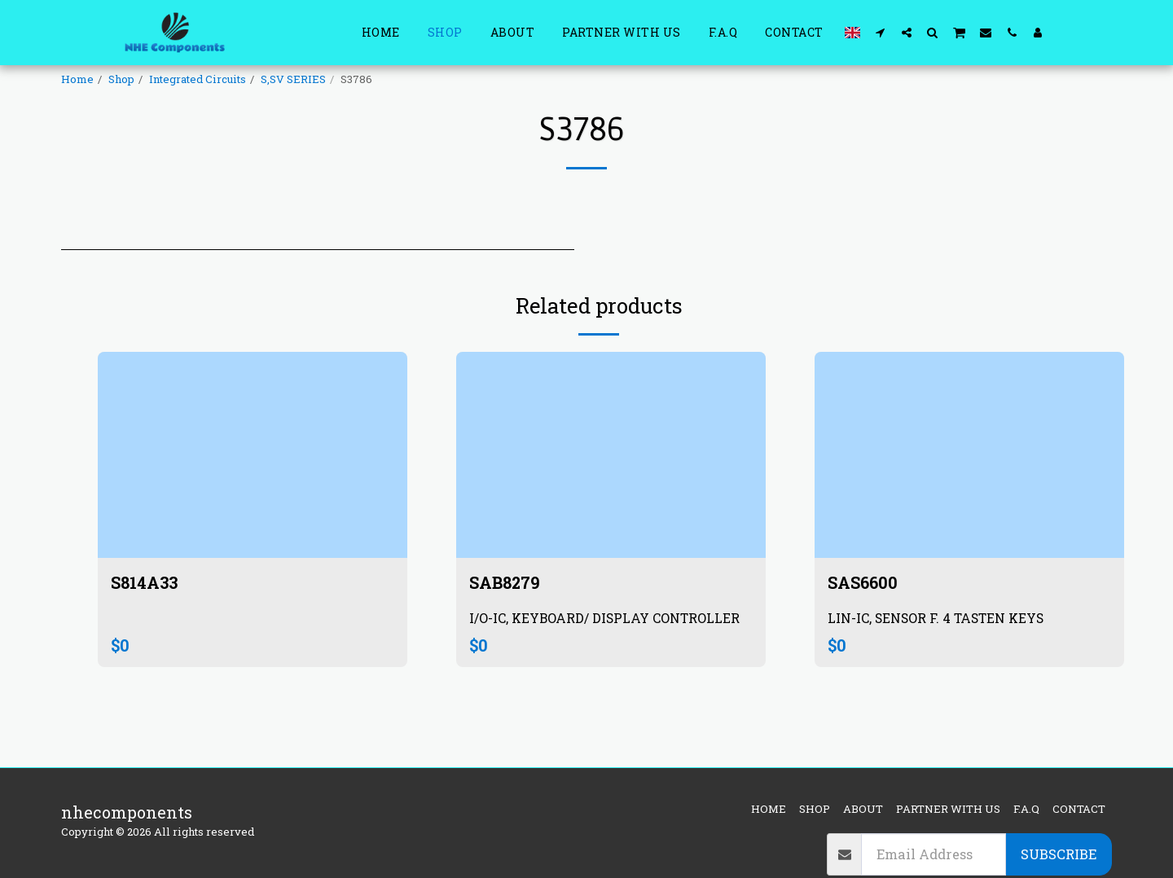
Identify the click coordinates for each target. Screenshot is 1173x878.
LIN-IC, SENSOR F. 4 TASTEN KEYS (936, 617)
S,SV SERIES (293, 79)
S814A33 (149, 582)
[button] (880, 32)
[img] (252, 455)
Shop (121, 79)
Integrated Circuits (197, 79)
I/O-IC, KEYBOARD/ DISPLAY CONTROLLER (605, 617)
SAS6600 (865, 582)
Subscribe (1058, 854)
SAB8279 (507, 582)
